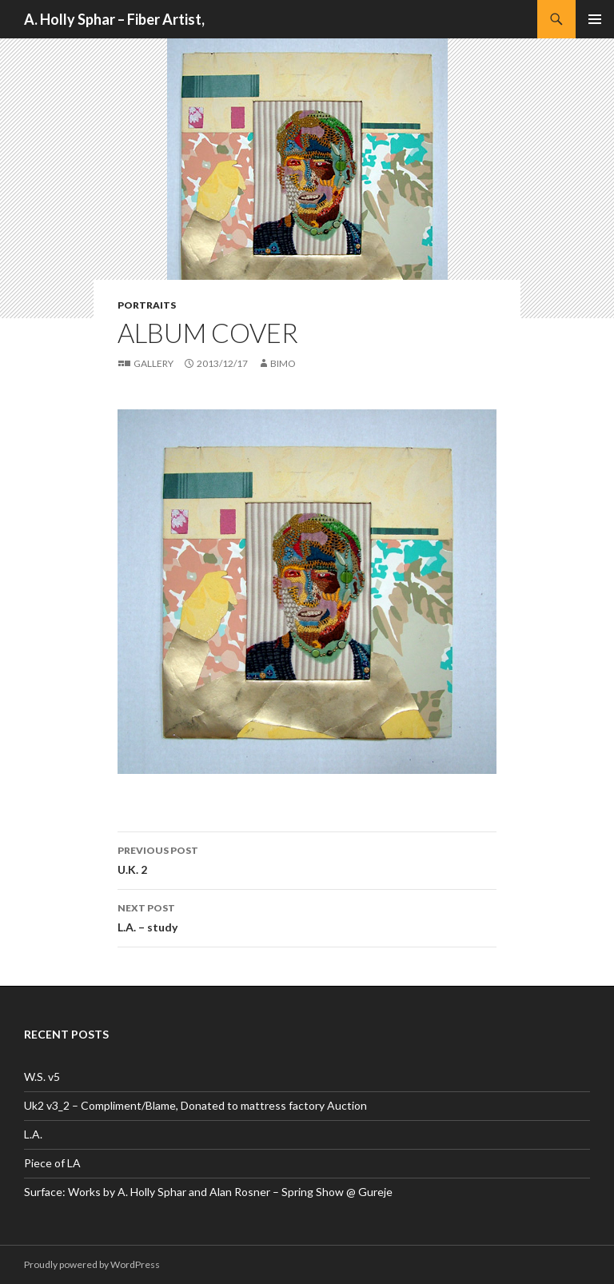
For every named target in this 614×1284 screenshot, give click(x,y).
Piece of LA (52, 1163)
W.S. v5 (42, 1076)
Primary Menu (595, 19)
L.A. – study (307, 916)
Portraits (147, 305)
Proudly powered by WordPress (92, 1264)
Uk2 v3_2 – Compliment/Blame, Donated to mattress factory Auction (195, 1105)
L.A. (33, 1134)
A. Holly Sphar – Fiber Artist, (114, 19)
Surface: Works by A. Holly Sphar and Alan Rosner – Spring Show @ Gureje (208, 1191)
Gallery (153, 363)
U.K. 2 (307, 858)
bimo (283, 363)
